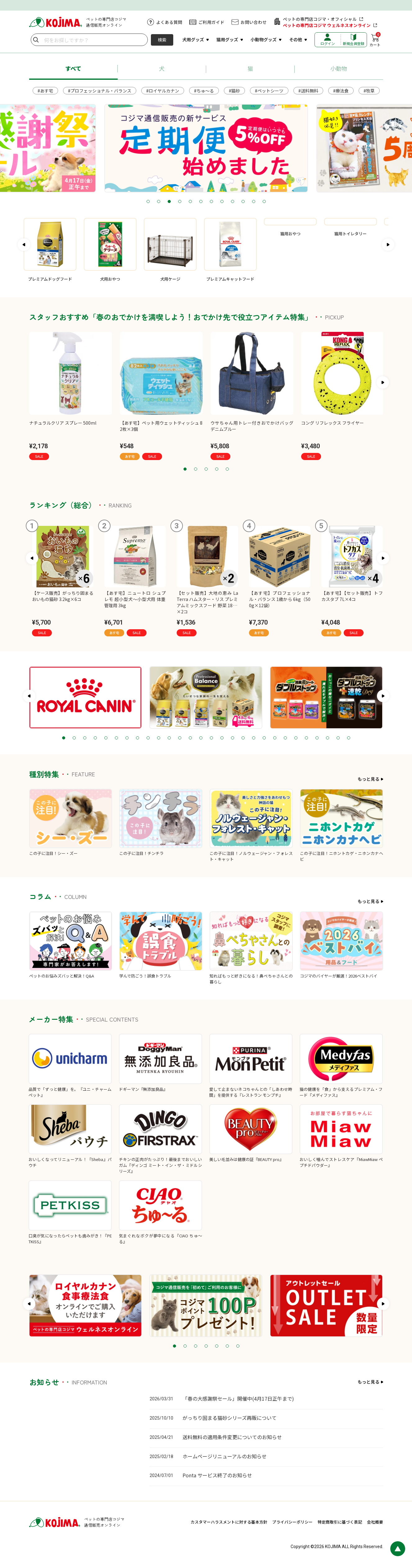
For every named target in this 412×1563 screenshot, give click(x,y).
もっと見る (368, 779)
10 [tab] (243, 202)
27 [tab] (338, 738)
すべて (73, 68)
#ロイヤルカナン (162, 91)
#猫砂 (234, 91)
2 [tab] (158, 202)
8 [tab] (222, 202)
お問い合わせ (254, 22)
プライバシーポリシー (292, 1522)
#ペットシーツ (269, 91)
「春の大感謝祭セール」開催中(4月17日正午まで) (238, 1398)
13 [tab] (190, 738)
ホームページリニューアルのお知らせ (225, 1456)
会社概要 (375, 1522)
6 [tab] (201, 202)
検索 (162, 40)
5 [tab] (190, 202)
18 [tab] (243, 738)
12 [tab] (264, 202)
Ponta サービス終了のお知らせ (217, 1475)
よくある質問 (169, 22)
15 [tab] (211, 738)
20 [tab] (264, 738)
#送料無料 (308, 91)
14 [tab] (201, 738)
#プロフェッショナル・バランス (99, 91)
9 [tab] (232, 202)
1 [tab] (148, 202)
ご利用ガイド (211, 22)
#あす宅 (45, 91)
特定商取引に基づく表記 (340, 1522)
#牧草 (369, 91)
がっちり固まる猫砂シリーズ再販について (230, 1417)
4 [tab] (180, 202)
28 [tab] (348, 738)
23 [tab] (296, 738)
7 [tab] (211, 202)
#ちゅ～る (204, 91)
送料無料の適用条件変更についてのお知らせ (232, 1437)
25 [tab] (317, 738)
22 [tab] (285, 738)
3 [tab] (169, 202)
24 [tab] (306, 738)
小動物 (338, 68)
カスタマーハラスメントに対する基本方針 (229, 1522)
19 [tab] (253, 738)
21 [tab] (275, 738)
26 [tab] (327, 738)
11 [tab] (253, 202)
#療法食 (341, 91)
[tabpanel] (206, 148)
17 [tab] (232, 738)
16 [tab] (222, 738)
